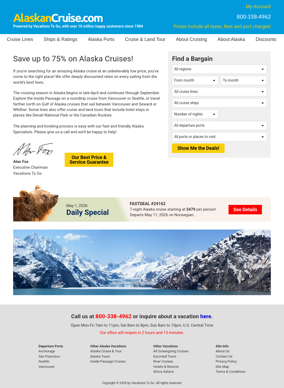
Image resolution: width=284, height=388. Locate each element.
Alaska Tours (100, 356)
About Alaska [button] (231, 39)
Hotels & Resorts (166, 367)
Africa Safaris (163, 372)
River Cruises (163, 361)
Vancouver (47, 367)
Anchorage (47, 351)
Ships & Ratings (60, 39)
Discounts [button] (266, 39)
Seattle (44, 361)
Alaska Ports (101, 39)
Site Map (222, 367)
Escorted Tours (164, 356)
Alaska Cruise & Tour (106, 351)
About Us (223, 351)
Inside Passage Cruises (108, 361)
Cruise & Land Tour (145, 39)
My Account (258, 6)
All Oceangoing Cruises (171, 351)
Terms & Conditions (230, 372)
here (205, 316)
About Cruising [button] (191, 39)
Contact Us (224, 356)
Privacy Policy (226, 361)
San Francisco (49, 356)
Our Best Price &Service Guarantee (89, 160)
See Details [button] (245, 209)
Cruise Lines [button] (20, 39)
